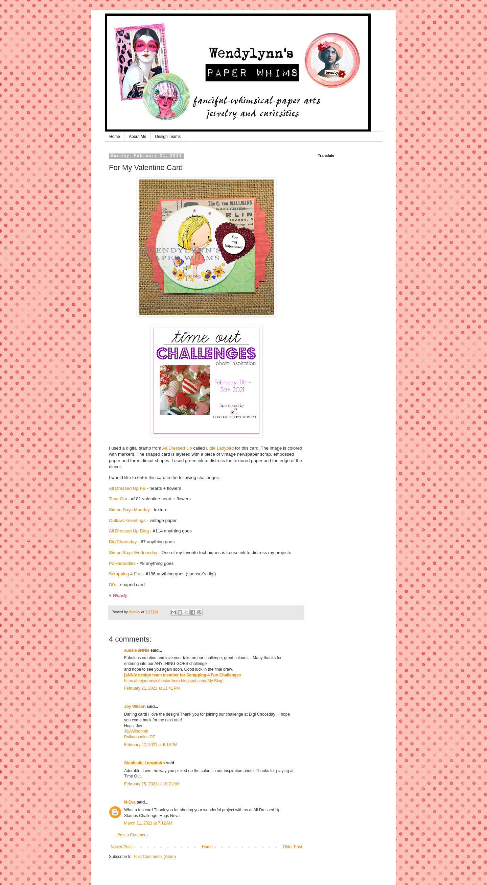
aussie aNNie (136, 650)
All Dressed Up (177, 448)
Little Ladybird (220, 448)
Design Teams (168, 136)
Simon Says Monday (129, 509)
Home (114, 136)
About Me (137, 136)
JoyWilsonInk (136, 731)
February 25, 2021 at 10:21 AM (152, 784)
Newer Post (121, 846)
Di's (112, 584)
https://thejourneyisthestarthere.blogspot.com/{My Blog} (174, 680)
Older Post (292, 846)
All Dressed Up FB (127, 488)
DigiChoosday (123, 541)
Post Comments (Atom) (155, 856)
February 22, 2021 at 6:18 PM (151, 744)
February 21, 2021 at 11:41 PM (152, 688)
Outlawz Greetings (127, 520)
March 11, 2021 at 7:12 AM (148, 823)
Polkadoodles (123, 563)
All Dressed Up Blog (129, 530)
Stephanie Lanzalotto (144, 763)
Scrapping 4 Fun (126, 573)
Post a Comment (132, 835)
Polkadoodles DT (139, 737)
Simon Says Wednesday (133, 552)
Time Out (118, 498)
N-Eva (130, 802)
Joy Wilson (134, 706)
